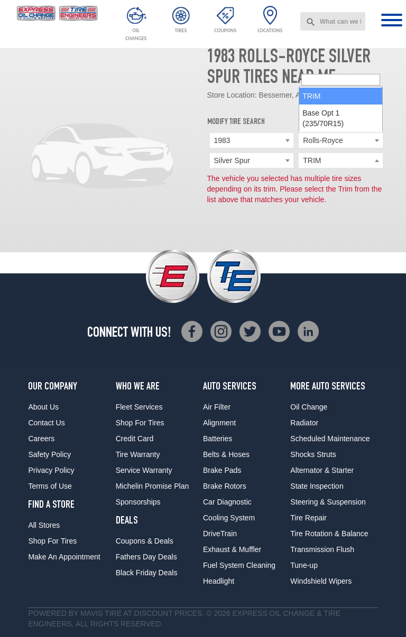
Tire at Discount (138, 613)
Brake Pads (222, 470)
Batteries (217, 438)
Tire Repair (308, 518)
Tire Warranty (138, 454)
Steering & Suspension (327, 502)
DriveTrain (220, 533)
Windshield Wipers (321, 581)
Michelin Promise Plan (152, 486)
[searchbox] (340, 161)
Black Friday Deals (147, 572)
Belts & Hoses (226, 454)
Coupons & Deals (144, 541)
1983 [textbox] (222, 140)
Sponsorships (138, 502)
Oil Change (308, 407)
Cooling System (229, 518)
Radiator (304, 423)
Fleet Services (139, 407)
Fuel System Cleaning (239, 565)
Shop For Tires (52, 541)
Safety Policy (49, 454)
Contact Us (46, 423)
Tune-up (304, 565)
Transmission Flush (322, 549)
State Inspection (316, 486)
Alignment (219, 423)
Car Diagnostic (227, 502)
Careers (41, 438)
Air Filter (216, 407)
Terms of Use (49, 486)
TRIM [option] (311, 177)
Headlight (218, 581)
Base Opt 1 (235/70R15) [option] (323, 199)
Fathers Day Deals (146, 557)
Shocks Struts (313, 454)
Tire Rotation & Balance (329, 533)
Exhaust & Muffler (232, 549)
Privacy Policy (51, 470)
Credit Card (135, 438)
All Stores (44, 525)
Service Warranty (144, 470)
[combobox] (332, 21)
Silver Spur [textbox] (232, 160)
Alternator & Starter (322, 470)
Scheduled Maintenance (330, 438)
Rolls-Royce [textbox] (323, 140)
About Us (43, 407)
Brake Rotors (224, 486)
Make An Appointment (64, 557)
